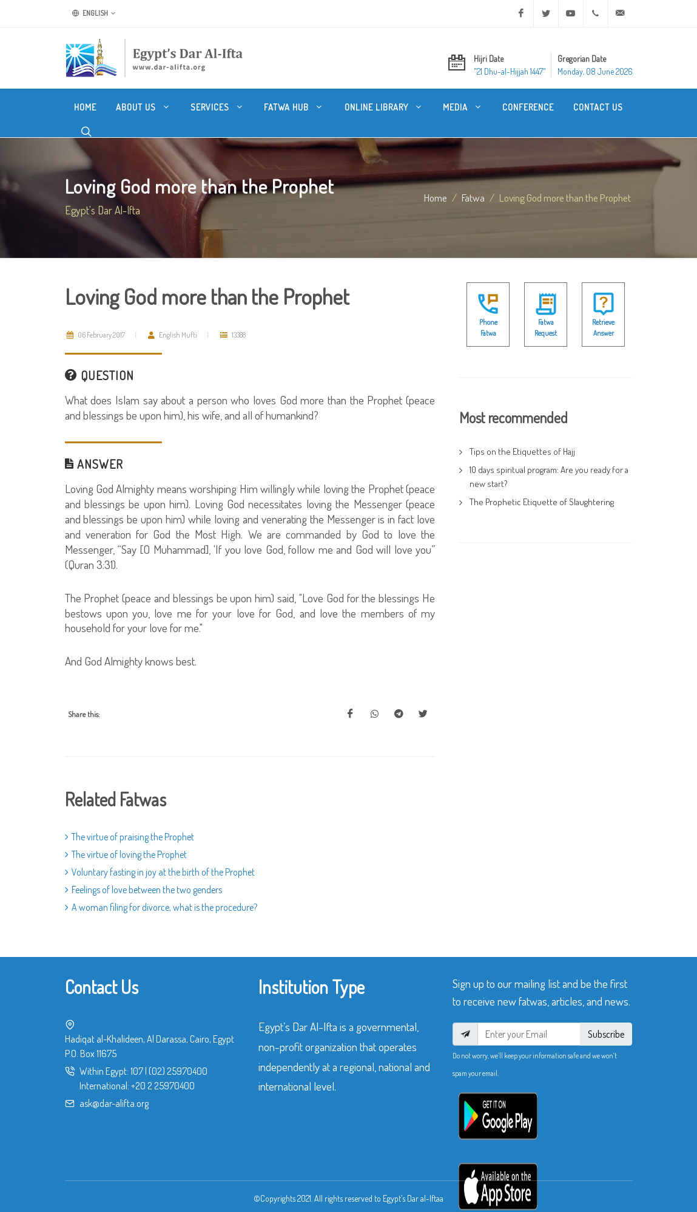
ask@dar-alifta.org (114, 1103)
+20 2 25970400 (163, 1086)
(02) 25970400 (178, 1071)
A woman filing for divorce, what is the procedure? (161, 907)
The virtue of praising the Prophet (129, 837)
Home (435, 197)
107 (136, 1071)
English (94, 13)
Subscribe (606, 1034)
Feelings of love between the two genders (143, 889)
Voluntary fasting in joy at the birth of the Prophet (160, 872)
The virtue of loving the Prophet (126, 854)
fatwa (473, 197)
